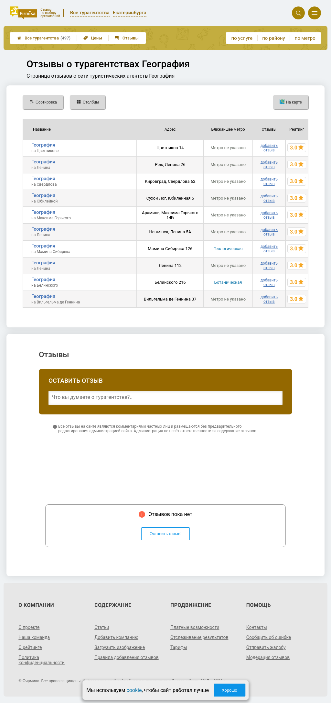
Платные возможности (194, 627)
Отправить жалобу (266, 647)
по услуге (242, 38)
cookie (134, 690)
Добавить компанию (116, 637)
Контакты (256, 627)
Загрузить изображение (119, 647)
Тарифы (178, 647)
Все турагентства (43, 38)
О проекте (29, 627)
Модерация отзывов (268, 657)
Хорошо (229, 690)
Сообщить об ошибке (268, 637)
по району (273, 38)
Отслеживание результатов (199, 637)
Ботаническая (228, 282)
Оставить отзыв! (166, 533)
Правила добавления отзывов (126, 657)
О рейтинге (30, 647)
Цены (92, 38)
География (43, 145)
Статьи (101, 627)
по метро (305, 38)
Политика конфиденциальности (41, 660)
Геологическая (228, 248)
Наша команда (34, 637)
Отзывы (127, 38)
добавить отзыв (269, 147)
